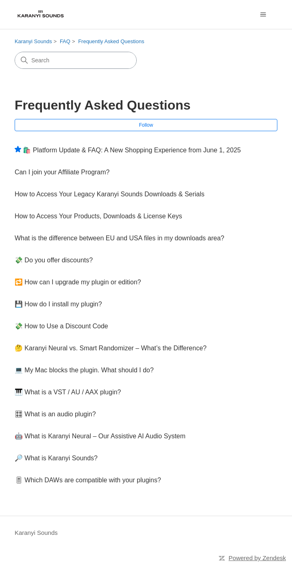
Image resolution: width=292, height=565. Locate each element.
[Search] (75, 60)
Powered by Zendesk (257, 557)
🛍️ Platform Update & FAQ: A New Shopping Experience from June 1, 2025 (132, 150)
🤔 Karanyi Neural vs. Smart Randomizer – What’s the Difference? (111, 348)
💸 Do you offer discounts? (54, 260)
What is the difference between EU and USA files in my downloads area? (119, 238)
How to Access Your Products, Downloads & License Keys (98, 216)
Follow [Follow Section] (146, 125)
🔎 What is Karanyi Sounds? (56, 458)
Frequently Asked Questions (111, 41)
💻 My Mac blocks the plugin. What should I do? (84, 370)
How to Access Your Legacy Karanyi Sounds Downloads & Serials (110, 194)
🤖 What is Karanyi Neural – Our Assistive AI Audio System (100, 436)
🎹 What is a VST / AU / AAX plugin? (68, 392)
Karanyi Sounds (33, 41)
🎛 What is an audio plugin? (55, 414)
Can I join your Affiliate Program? (62, 172)
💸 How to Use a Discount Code (61, 326)
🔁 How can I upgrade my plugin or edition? (78, 282)
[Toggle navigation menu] (262, 14)
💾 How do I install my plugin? (58, 304)
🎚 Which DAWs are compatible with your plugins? (88, 480)
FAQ (65, 41)
